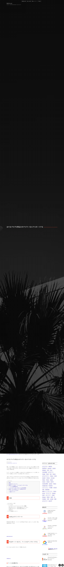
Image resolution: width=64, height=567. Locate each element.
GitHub (48, 497)
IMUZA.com (9, 3)
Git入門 (52, 481)
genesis (50, 483)
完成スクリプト (12, 491)
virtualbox (44, 499)
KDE (48, 499)
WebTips (50, 466)
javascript (49, 468)
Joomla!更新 (44, 472)
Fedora (54, 483)
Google (43, 474)
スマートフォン (45, 487)
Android (48, 481)
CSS (48, 470)
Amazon (55, 487)
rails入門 (50, 501)
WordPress (44, 468)
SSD (43, 489)
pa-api (43, 493)
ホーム (8, 454)
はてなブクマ (44, 501)
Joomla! (54, 468)
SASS (55, 476)
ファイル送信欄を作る (14, 486)
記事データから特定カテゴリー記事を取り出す (17, 489)
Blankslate (47, 489)
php (50, 474)
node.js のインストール (13, 483)
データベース (48, 493)
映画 (55, 499)
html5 (43, 495)
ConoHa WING (45, 483)
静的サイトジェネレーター (47, 491)
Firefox (55, 491)
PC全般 (50, 487)
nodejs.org (8, 558)
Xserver (43, 481)
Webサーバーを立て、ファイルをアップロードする (18, 485)
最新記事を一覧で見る (53, 548)
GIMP (52, 497)
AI (54, 497)
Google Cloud (44, 485)
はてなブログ (11, 454)
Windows (44, 470)
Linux (51, 470)
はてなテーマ (50, 472)
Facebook (50, 485)
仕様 (9, 482)
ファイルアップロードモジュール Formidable (18, 487)
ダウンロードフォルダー (14, 490)
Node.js (51, 476)
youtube (51, 499)
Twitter (53, 495)
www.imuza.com (10, 536)
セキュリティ (48, 495)
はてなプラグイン (45, 476)
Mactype (44, 497)
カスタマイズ (16, 454)
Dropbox (53, 493)
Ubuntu (54, 474)
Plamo (47, 474)
